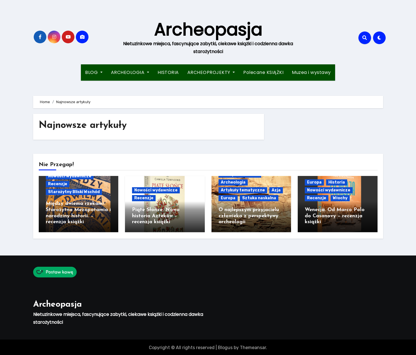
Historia (336, 182)
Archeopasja (208, 30)
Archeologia (233, 182)
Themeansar (253, 346)
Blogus (225, 346)
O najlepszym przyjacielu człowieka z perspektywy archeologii (249, 216)
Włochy (340, 198)
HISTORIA (168, 72)
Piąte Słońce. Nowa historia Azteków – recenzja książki (155, 216)
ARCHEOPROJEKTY (211, 72)
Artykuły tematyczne (243, 190)
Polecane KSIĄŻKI (263, 72)
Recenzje (57, 184)
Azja (276, 190)
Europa (228, 198)
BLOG (94, 72)
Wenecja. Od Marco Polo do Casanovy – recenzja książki (335, 216)
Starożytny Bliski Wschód (74, 191)
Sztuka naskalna (259, 198)
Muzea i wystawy (311, 72)
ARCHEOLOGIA (130, 72)
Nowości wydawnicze (69, 176)
